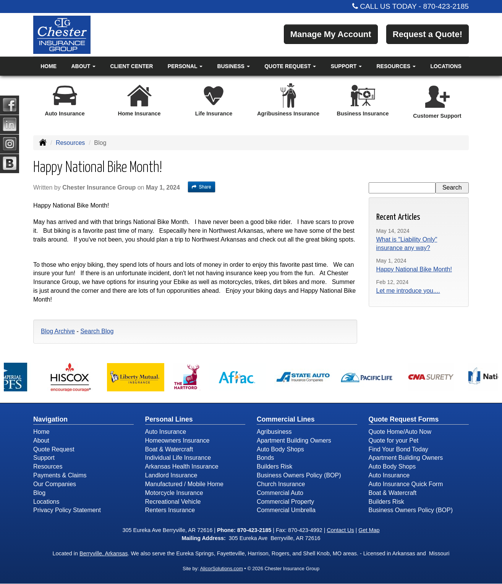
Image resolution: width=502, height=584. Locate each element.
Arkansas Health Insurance (182, 466)
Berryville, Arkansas (103, 553)
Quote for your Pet (394, 440)
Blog (39, 493)
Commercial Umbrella (286, 510)
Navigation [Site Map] (50, 419)
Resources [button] (396, 66)
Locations (445, 66)
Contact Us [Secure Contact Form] (340, 530)
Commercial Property (285, 501)
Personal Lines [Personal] (169, 419)
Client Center (131, 66)
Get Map (368, 530)
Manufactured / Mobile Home (184, 484)
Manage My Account (330, 34)
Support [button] (346, 66)
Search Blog (96, 331)
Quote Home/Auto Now (400, 431)
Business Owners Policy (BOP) (299, 475)
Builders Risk (274, 466)
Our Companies (54, 484)
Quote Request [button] (290, 66)
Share (201, 187)
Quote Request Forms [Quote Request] (404, 419)
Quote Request (53, 449)
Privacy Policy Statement (67, 510)
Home (48, 66)
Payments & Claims (60, 475)
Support (44, 457)
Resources (70, 143)
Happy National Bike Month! (414, 269)
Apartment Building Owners (294, 440)
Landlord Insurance (171, 475)
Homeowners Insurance (177, 440)
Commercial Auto (280, 493)
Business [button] (233, 66)
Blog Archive (58, 331)
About (41, 440)
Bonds (265, 457)
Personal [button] (185, 66)
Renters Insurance (170, 510)
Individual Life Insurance (178, 457)
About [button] (83, 66)
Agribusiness (274, 431)
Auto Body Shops (280, 449)
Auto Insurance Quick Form (406, 484)
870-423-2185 (446, 6)
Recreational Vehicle (173, 501)
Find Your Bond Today (398, 449)
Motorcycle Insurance (174, 493)
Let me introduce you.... (408, 290)
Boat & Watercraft (169, 449)
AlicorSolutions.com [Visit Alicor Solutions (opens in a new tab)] (221, 568)
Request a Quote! (427, 34)
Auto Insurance (165, 431)
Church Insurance (281, 484)
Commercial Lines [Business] (286, 419)
